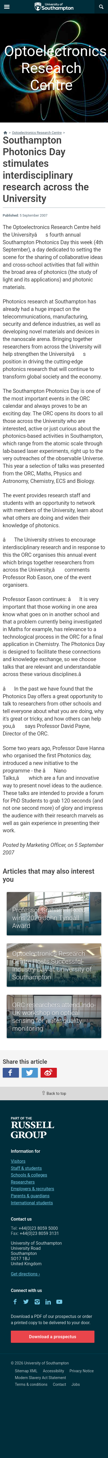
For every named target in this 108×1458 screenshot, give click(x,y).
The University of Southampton (54, 7)
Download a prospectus (52, 1336)
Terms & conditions (31, 1384)
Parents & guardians (30, 1195)
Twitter (30, 1073)
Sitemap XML (26, 1371)
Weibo (49, 1073)
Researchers (23, 1182)
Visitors (18, 1161)
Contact (59, 1384)
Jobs (75, 1384)
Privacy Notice (82, 1371)
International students (32, 1202)
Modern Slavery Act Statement (40, 1378)
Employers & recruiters (32, 1188)
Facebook (11, 1073)
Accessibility (53, 1371)
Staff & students (26, 1168)
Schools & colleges (29, 1175)
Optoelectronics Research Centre (51, 68)
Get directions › (25, 1274)
